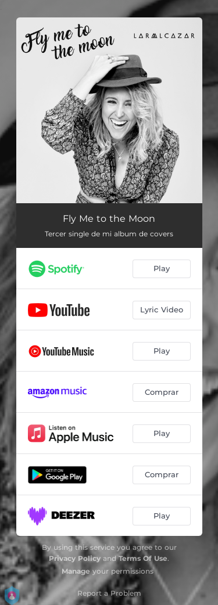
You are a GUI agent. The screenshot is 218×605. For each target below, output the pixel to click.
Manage (76, 571)
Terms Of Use (143, 558)
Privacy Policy (75, 558)
